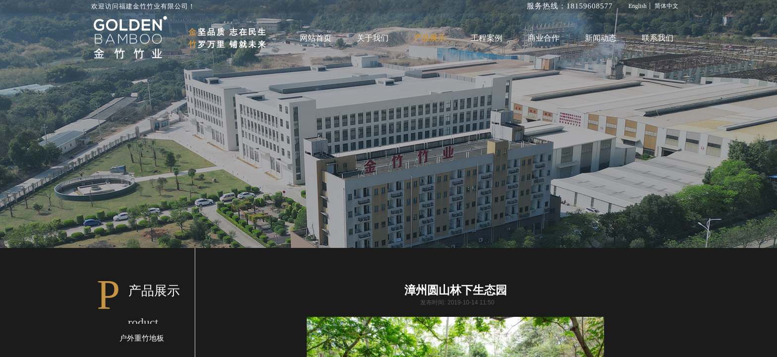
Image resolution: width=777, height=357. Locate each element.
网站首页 (316, 38)
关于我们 (372, 38)
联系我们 (657, 38)
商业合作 (543, 38)
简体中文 (666, 5)
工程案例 (486, 38)
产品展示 (429, 38)
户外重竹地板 (141, 338)
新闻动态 (600, 38)
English (637, 5)
